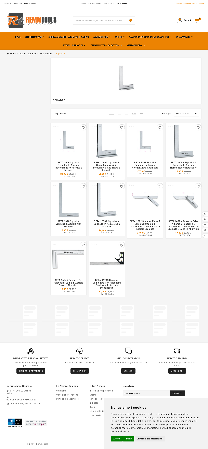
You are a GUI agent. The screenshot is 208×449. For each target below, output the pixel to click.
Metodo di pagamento (67, 399)
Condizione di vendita (67, 395)
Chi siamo (61, 391)
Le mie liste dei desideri (101, 411)
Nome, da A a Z (187, 113)
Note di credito (97, 399)
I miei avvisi (96, 415)
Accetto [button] (116, 439)
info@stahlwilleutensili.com (24, 3)
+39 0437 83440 (120, 3)
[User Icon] (184, 20)
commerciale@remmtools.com (25, 404)
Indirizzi (94, 403)
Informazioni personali (101, 391)
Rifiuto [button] (129, 439)
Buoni (92, 407)
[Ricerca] (100, 20)
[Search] (130, 20)
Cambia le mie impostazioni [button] (149, 439)
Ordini (93, 395)
